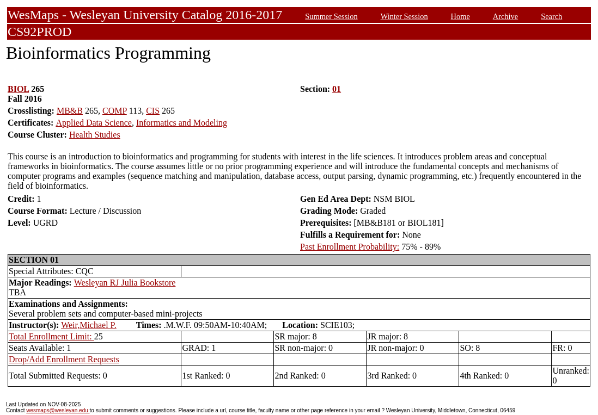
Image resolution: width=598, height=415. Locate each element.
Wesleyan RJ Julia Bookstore (125, 282)
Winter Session (404, 16)
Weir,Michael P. (89, 325)
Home (460, 16)
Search (551, 16)
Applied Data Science (94, 122)
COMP (114, 110)
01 (336, 89)
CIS (153, 110)
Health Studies (94, 134)
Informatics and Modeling (181, 122)
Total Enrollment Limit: (51, 336)
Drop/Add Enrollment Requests (64, 359)
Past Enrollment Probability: (349, 246)
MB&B (70, 110)
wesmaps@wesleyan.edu (57, 410)
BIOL (18, 89)
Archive (505, 16)
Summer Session (331, 16)
